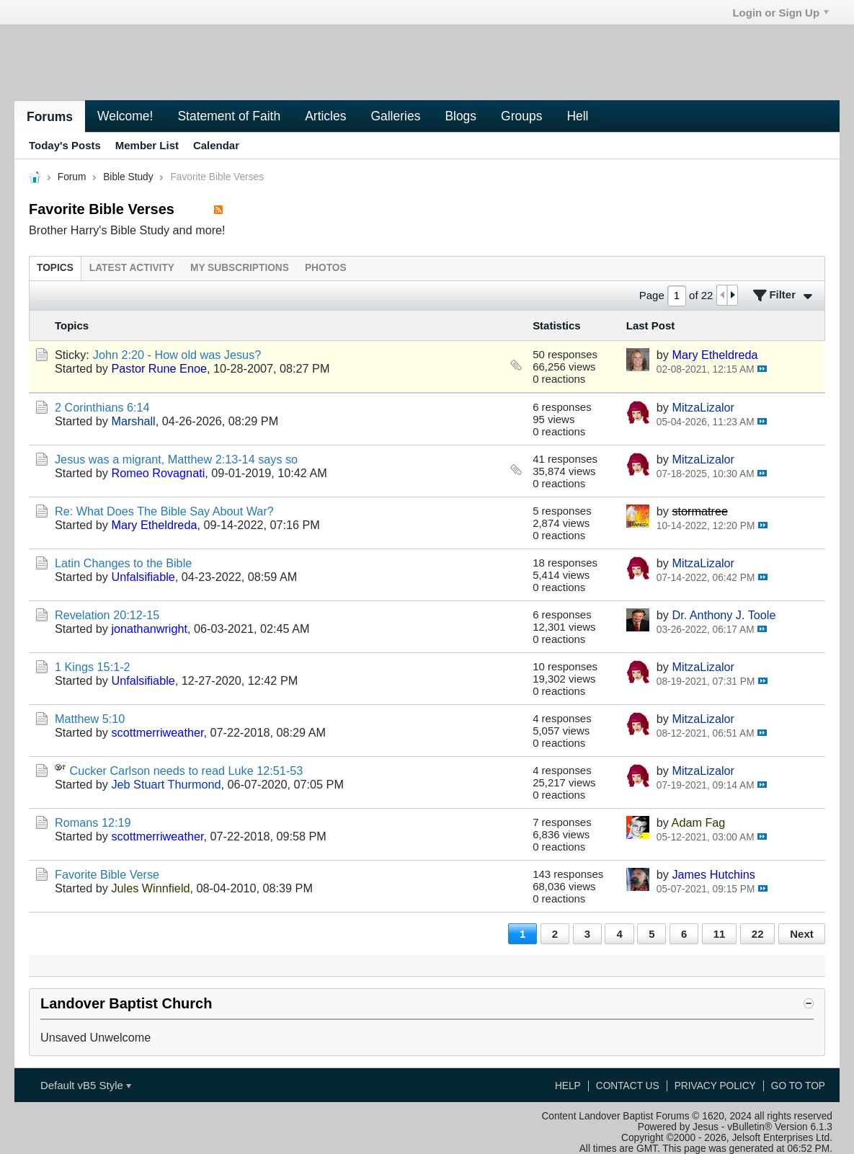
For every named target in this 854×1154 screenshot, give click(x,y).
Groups (521, 116)
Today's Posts (65, 145)
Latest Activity (131, 267)
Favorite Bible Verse (107, 874)
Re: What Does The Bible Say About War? (164, 511)
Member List (147, 145)
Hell (577, 116)
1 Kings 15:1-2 (92, 666)
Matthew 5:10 (90, 718)
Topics (55, 267)
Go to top (798, 1085)
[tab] (55, 268)
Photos (326, 267)
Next (801, 934)
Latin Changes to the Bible (123, 562)
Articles (325, 116)
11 (719, 934)
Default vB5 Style (85, 1085)
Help (568, 1085)
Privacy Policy (715, 1085)
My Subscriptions (239, 267)
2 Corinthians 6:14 (102, 407)
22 (758, 934)
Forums (50, 117)
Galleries (395, 116)
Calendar (216, 145)
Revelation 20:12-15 (107, 614)
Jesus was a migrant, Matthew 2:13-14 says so (176, 459)
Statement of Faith (228, 116)
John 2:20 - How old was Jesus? (177, 354)
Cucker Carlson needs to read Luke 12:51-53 (186, 770)
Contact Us (627, 1085)
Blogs (460, 116)
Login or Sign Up (780, 12)
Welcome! (125, 116)
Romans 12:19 (93, 822)
